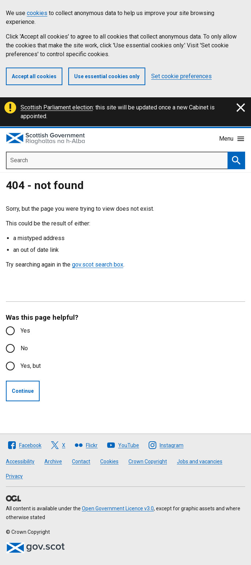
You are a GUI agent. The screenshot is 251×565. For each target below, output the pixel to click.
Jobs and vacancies (199, 461)
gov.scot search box (97, 264)
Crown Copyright (147, 461)
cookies (37, 13)
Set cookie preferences (181, 76)
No (24, 348)
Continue (23, 391)
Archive (53, 461)
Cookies (109, 461)
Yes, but (31, 365)
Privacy (14, 476)
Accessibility (20, 461)
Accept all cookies (34, 76)
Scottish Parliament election (57, 107)
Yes (25, 330)
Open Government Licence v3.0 (118, 508)
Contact (81, 461)
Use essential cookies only (106, 76)
